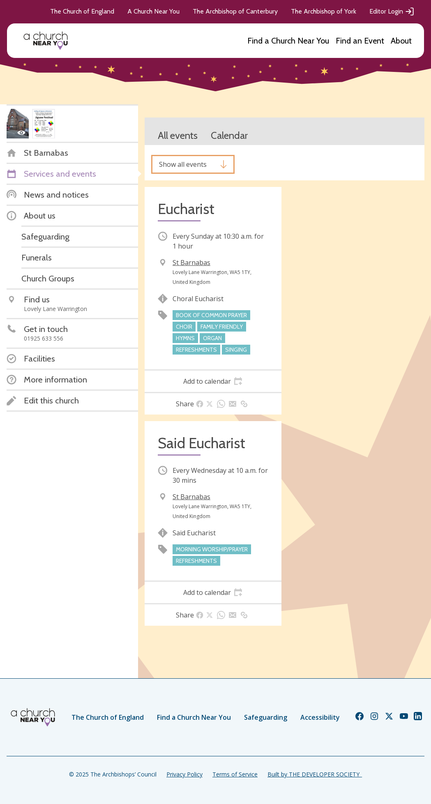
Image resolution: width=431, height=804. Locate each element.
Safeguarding (265, 717)
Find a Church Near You (288, 41)
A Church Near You (153, 11)
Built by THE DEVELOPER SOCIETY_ (314, 774)
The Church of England (82, 11)
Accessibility (320, 717)
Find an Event (360, 41)
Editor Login (392, 11)
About (401, 41)
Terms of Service (235, 774)
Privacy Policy (184, 774)
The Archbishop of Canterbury (235, 11)
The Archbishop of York (323, 11)
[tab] (213, 381)
